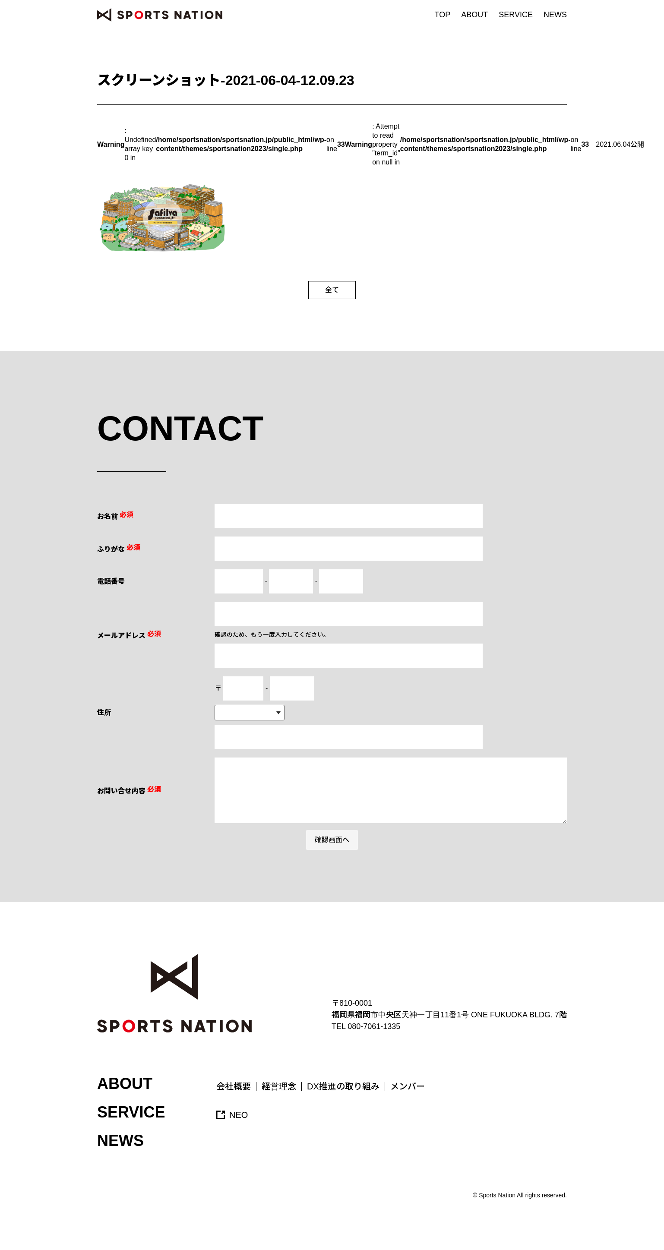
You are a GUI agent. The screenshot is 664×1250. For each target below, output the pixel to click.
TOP (443, 14)
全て (332, 290)
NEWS (555, 14)
